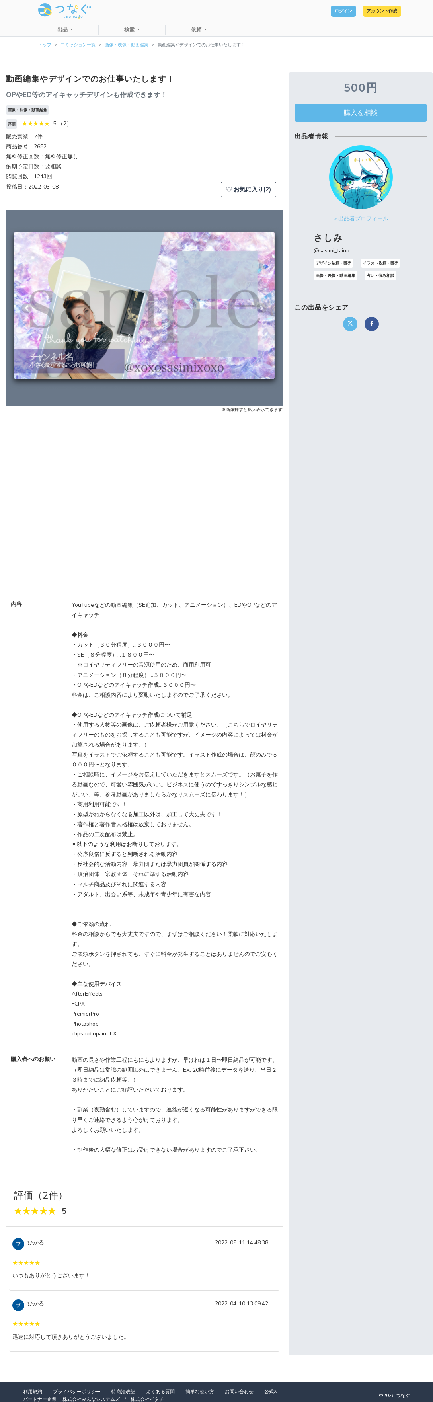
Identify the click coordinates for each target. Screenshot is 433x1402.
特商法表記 (123, 1391)
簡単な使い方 (199, 1391)
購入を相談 (361, 112)
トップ (44, 45)
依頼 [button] (197, 29)
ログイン (320, 11)
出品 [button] (63, 29)
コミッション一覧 (78, 45)
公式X (270, 1391)
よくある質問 (160, 1391)
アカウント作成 (373, 11)
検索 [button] (130, 29)
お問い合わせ (239, 1391)
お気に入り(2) (248, 189)
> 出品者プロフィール (361, 218)
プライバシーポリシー (77, 1391)
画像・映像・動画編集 (126, 45)
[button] (26, 308)
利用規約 (32, 1391)
